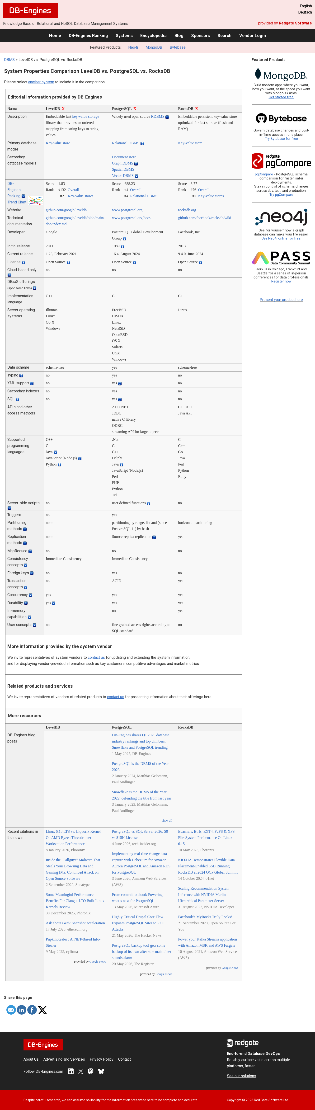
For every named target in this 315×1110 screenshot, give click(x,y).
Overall (73, 190)
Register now (281, 281)
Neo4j (133, 47)
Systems (124, 35)
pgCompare (264, 174)
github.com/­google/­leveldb (66, 210)
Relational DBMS (125, 143)
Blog (178, 35)
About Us (31, 1059)
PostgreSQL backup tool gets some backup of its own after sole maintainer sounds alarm (141, 951)
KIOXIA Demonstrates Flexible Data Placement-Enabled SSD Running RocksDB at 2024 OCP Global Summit (208, 866)
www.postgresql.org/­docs (131, 218)
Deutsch (305, 12)
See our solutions (241, 1076)
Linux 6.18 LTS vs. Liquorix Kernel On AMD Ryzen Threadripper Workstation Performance (73, 837)
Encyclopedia (153, 35)
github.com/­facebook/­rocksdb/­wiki (204, 218)
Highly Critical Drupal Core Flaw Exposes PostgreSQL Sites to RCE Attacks (138, 923)
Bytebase (178, 47)
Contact (124, 1059)
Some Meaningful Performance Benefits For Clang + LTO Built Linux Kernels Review (75, 901)
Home (55, 35)
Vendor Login (252, 35)
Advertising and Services (64, 1059)
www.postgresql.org (127, 210)
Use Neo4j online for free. (281, 238)
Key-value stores (81, 196)
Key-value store (58, 143)
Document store (124, 157)
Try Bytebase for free (281, 139)
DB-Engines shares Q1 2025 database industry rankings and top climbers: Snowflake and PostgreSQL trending (140, 741)
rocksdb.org (187, 210)
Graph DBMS (122, 163)
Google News (97, 961)
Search (224, 35)
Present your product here (281, 299)
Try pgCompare (281, 195)
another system (41, 82)
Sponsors (200, 35)
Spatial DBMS (123, 169)
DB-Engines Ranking (88, 35)
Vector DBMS (123, 176)
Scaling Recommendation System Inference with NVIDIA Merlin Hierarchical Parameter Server (203, 894)
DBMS (9, 59)
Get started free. (281, 97)
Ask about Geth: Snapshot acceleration (75, 923)
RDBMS (157, 116)
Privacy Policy (101, 1059)
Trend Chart (17, 202)
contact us (96, 657)
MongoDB (154, 47)
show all (167, 820)
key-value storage (85, 116)
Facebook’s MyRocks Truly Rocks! (205, 917)
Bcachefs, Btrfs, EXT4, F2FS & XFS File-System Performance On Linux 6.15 (206, 837)
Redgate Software (295, 23)
